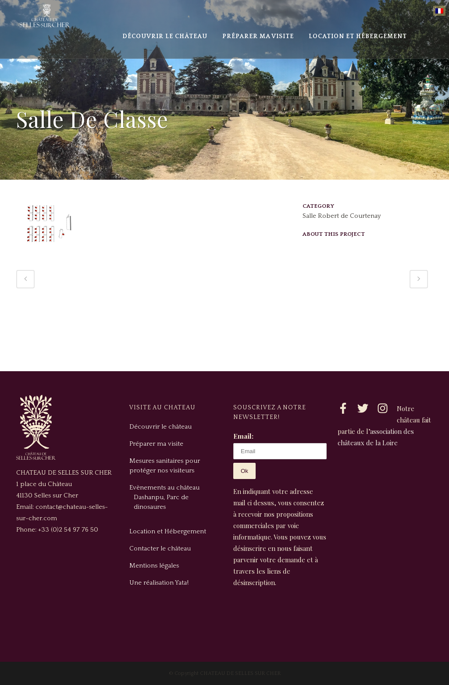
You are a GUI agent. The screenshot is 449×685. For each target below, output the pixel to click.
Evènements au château (164, 487)
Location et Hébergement (167, 531)
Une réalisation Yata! (159, 582)
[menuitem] (439, 11)
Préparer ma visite (156, 443)
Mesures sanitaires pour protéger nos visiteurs (164, 465)
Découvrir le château (160, 426)
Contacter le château (160, 548)
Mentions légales (154, 565)
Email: (243, 436)
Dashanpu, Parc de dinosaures (161, 502)
